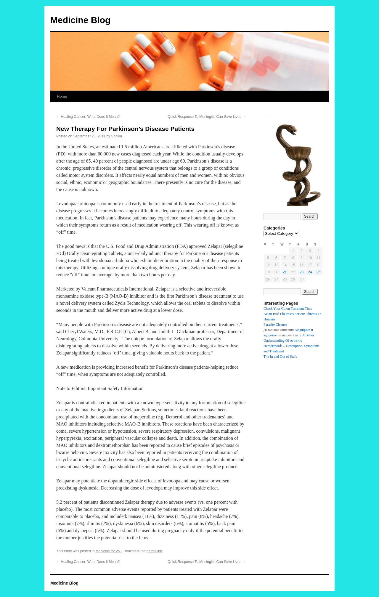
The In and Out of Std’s (280, 356)
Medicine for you (109, 551)
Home (62, 96)
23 (301, 272)
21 (285, 272)
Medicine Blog (80, 20)
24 (310, 272)
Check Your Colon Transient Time (288, 308)
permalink (154, 551)
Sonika (116, 136)
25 (318, 272)
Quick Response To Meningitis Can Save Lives (207, 117)
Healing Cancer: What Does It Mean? (88, 117)
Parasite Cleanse (275, 324)
